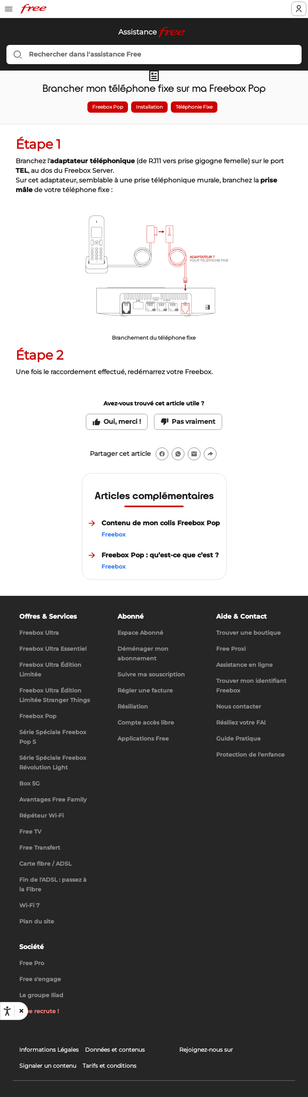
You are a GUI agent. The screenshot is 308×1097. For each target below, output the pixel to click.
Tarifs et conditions (109, 1065)
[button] (21, 1011)
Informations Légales (49, 1049)
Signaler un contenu (47, 1065)
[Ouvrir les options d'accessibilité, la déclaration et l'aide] (7, 1011)
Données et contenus (115, 1049)
